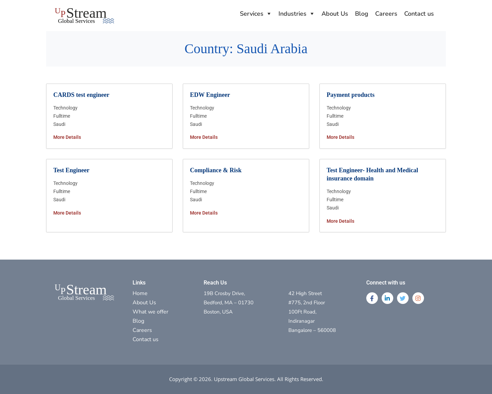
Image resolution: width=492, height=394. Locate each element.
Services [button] (251, 14)
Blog (361, 14)
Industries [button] (292, 14)
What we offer (150, 312)
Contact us (419, 14)
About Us (335, 14)
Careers (386, 14)
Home (140, 293)
